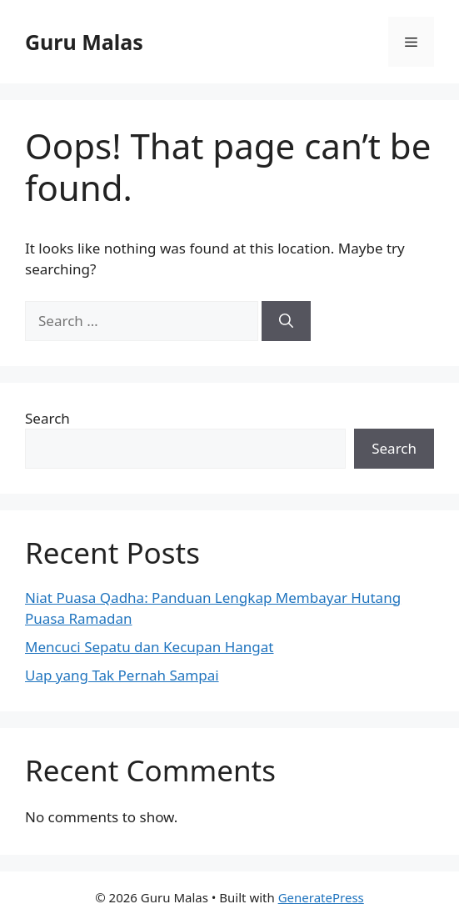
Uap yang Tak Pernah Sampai (122, 675)
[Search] (286, 321)
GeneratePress (321, 897)
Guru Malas (84, 42)
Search (47, 418)
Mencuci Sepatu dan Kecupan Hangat (149, 646)
